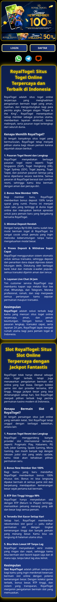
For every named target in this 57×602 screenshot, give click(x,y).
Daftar (42, 48)
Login (14, 48)
